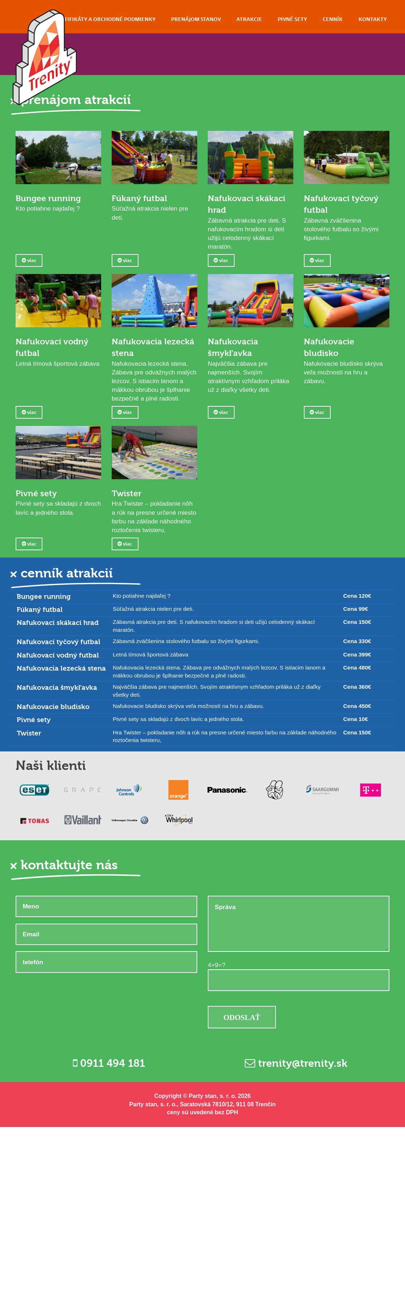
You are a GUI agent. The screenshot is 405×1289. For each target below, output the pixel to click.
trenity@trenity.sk (296, 1144)
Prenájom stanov (196, 19)
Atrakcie (249, 19)
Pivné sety (292, 19)
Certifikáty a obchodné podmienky (105, 19)
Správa (298, 1005)
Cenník (333, 19)
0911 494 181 (109, 1144)
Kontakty (373, 19)
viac (29, 260)
